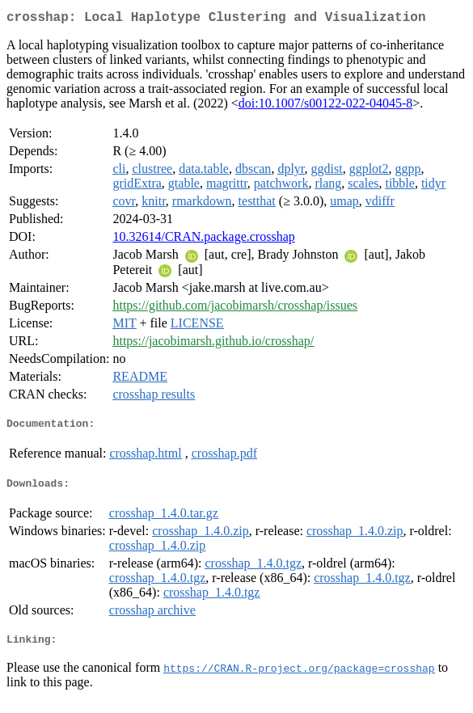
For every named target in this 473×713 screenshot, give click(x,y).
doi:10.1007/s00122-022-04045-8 (326, 106)
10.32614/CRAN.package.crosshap (203, 240)
